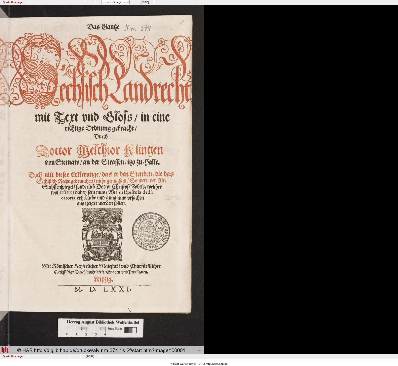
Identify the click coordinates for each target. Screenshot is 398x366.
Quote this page (13, 2)
